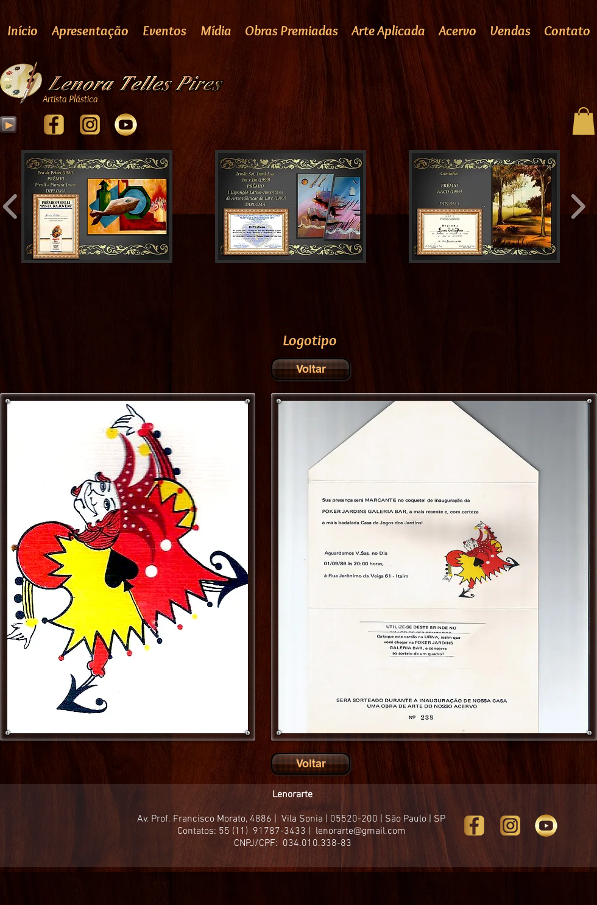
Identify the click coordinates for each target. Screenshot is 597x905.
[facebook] (54, 124)
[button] (583, 121)
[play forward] (578, 207)
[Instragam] (90, 124)
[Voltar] (310, 369)
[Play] (8, 124)
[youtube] (126, 124)
